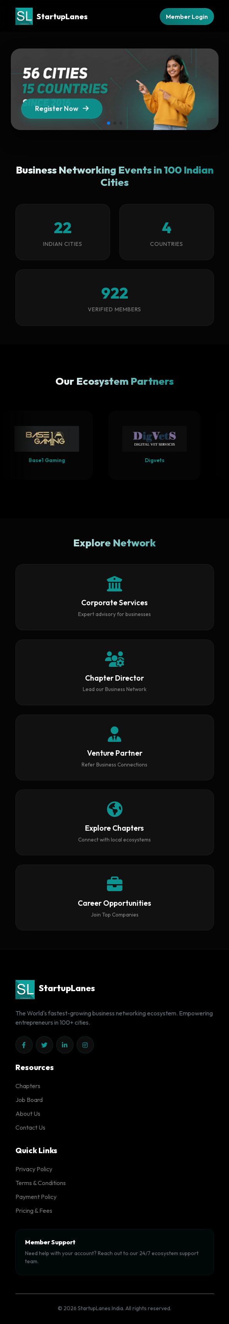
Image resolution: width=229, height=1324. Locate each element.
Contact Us (30, 1127)
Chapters (27, 1086)
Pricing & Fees (33, 1210)
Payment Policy (36, 1196)
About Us (27, 1113)
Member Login (187, 16)
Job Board (29, 1100)
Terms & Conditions (40, 1183)
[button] (108, 123)
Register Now (62, 110)
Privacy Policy (33, 1169)
